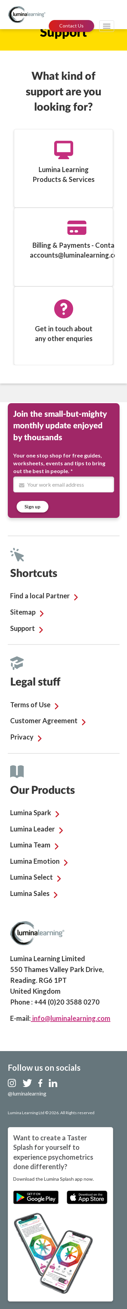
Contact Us (71, 26)
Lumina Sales (29, 893)
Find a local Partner (40, 596)
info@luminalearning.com (70, 1018)
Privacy (22, 737)
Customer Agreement (44, 720)
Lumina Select (31, 877)
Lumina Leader (32, 829)
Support (22, 628)
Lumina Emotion (35, 861)
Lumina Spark (30, 812)
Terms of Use (30, 704)
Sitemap (23, 612)
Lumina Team (30, 845)
